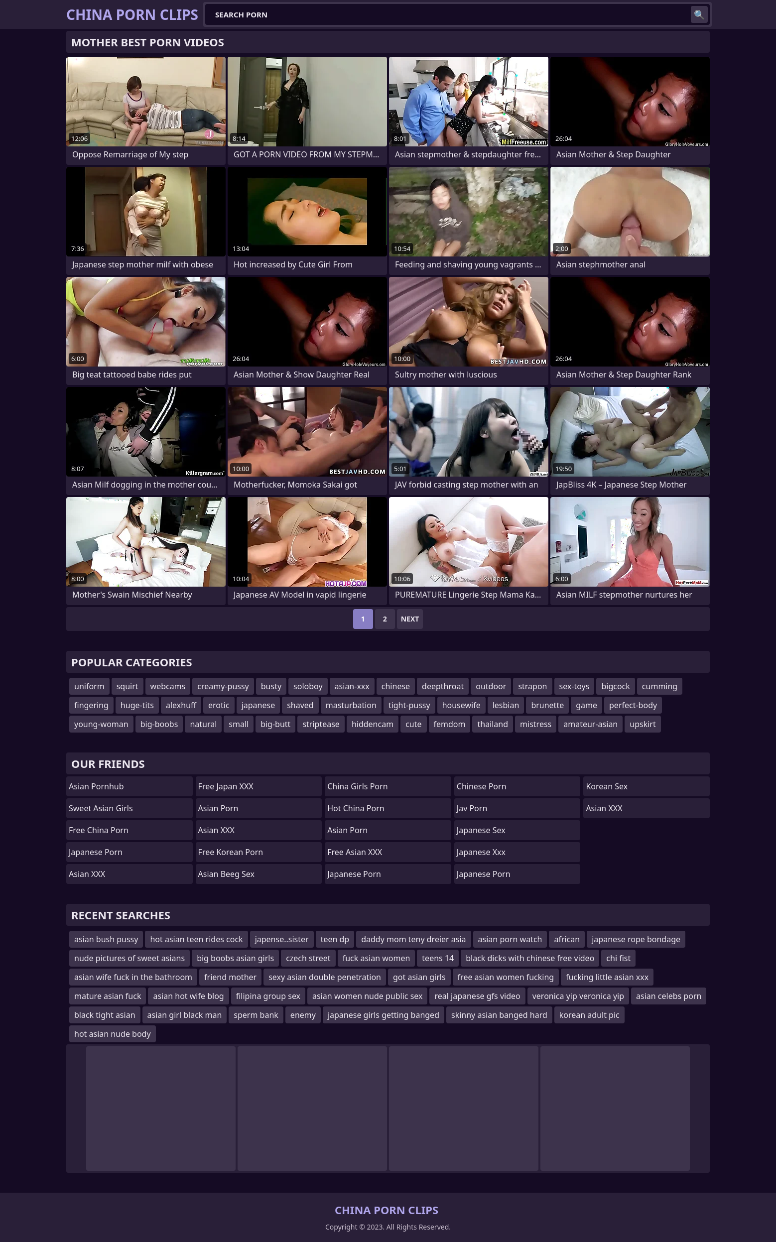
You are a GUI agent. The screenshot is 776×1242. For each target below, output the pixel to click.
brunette (547, 705)
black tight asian (104, 1014)
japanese (258, 705)
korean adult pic (589, 1014)
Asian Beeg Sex (226, 874)
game (586, 705)
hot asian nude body (112, 1033)
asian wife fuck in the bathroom (133, 977)
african (567, 939)
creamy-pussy (223, 686)
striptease (320, 724)
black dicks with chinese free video (530, 958)
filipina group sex (268, 996)
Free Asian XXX (354, 852)
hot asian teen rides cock (196, 939)
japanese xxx (481, 852)
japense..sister (282, 939)
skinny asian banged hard (499, 1014)
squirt (127, 686)
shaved (300, 705)
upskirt (642, 724)
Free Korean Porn (230, 852)
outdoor (491, 686)
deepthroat (443, 686)
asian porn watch (510, 939)
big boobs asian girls (235, 958)
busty (271, 686)
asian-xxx (352, 686)
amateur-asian (590, 724)
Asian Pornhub (96, 786)
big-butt (275, 724)
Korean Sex (607, 786)
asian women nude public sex (367, 996)
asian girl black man (184, 1014)
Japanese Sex (481, 830)
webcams (168, 686)
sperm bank (256, 1014)
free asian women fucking (506, 977)
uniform (89, 686)
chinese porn (482, 786)
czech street (308, 958)
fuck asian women (376, 958)
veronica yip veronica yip (578, 996)
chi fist (618, 958)
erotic (219, 705)
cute (413, 724)
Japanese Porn (96, 852)
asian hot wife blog (188, 996)
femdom (450, 724)
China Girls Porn (357, 786)
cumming (659, 686)
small (239, 724)
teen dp (335, 939)
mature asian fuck (107, 996)
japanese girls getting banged (383, 1014)
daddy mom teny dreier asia (413, 939)
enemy (303, 1014)
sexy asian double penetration (324, 977)
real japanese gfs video (477, 996)
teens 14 (438, 958)
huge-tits (137, 705)
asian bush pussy (106, 939)
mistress (535, 724)
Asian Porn (218, 808)
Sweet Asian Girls (101, 808)
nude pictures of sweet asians (129, 958)
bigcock (615, 686)
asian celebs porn (668, 996)
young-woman (101, 724)
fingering (91, 705)
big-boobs (159, 724)
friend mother (230, 977)
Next (410, 618)
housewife (461, 705)
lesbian (506, 705)
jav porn (472, 808)
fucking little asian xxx (607, 977)
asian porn (347, 830)
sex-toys (574, 686)
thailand (492, 724)
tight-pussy (409, 705)
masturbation (351, 705)
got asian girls (419, 977)
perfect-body (633, 705)
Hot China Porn (355, 808)
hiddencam (372, 724)
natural (203, 724)
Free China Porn (99, 830)
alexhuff (181, 705)
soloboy (308, 686)
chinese (396, 686)
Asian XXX (87, 874)
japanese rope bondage (636, 939)
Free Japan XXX (226, 786)
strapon (532, 686)
